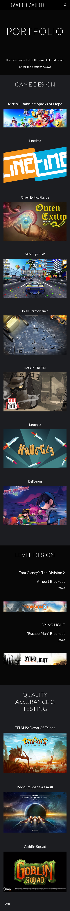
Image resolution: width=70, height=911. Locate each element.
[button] (4, 5)
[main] (35, 31)
